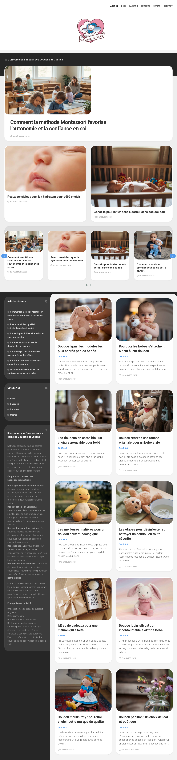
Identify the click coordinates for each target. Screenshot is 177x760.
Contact (168, 6)
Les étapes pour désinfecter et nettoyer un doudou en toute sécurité (142, 504)
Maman (157, 6)
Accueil (114, 6)
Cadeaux (133, 6)
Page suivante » (163, 736)
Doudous (145, 6)
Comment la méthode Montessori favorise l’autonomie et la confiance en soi (26, 287)
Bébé (123, 6)
